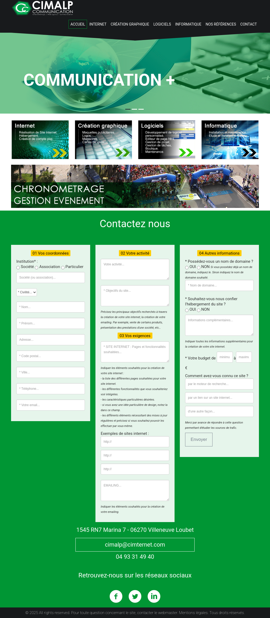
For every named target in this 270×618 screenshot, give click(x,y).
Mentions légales (193, 612)
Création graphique (130, 24)
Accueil (77, 24)
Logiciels (162, 24)
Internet (98, 24)
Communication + (99, 80)
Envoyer (199, 439)
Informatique (188, 24)
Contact (248, 24)
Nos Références (221, 24)
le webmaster (165, 612)
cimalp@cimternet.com (135, 544)
